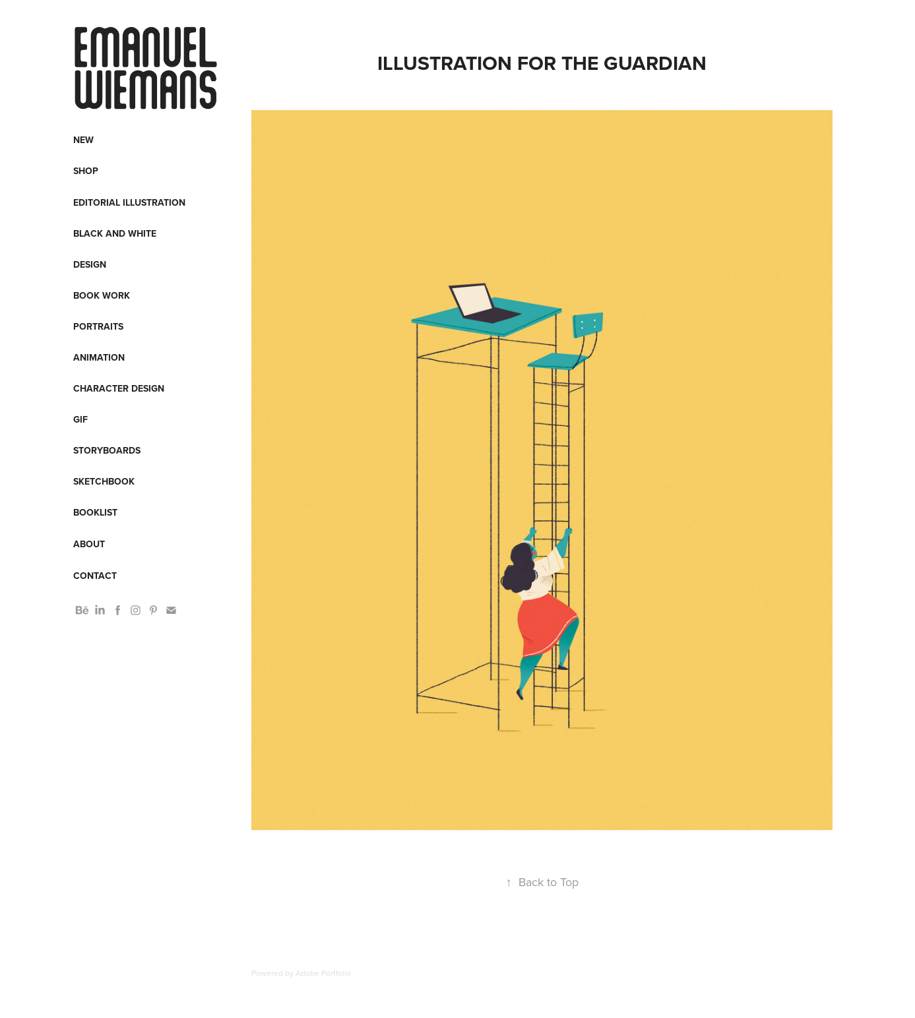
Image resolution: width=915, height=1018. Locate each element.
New (83, 139)
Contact (95, 575)
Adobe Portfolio (323, 972)
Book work (101, 295)
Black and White (114, 233)
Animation (99, 357)
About (89, 544)
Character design (118, 388)
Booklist (95, 512)
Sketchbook (104, 481)
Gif (80, 419)
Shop (85, 170)
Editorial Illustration (129, 202)
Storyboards (107, 450)
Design (89, 264)
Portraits (98, 326)
